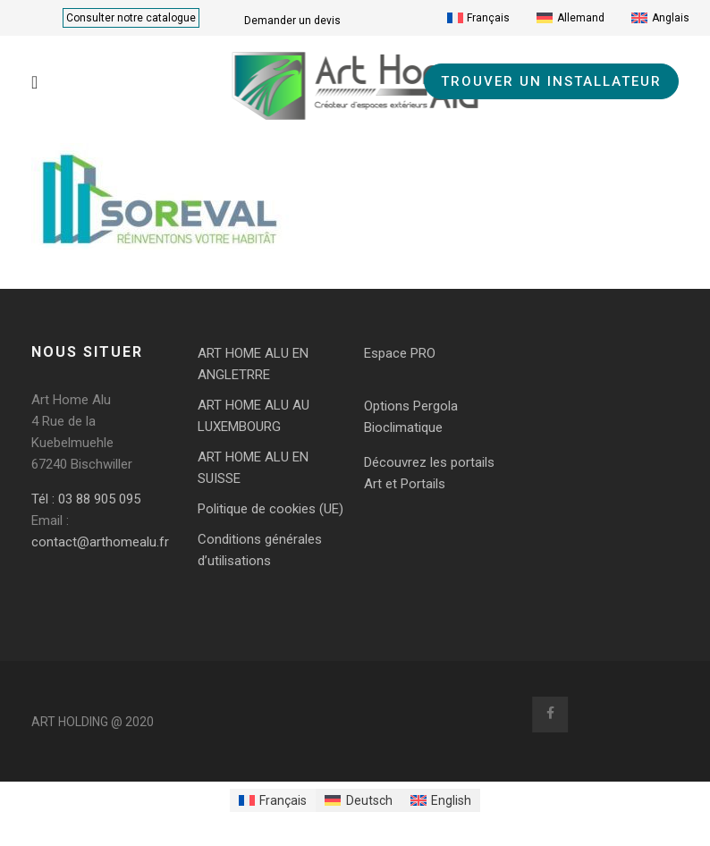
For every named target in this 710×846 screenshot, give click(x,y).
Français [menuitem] (488, 18)
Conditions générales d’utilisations (260, 550)
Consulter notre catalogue (131, 18)
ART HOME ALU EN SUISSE (253, 467)
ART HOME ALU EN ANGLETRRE (253, 364)
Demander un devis (292, 20)
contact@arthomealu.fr (100, 542)
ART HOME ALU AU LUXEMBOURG (253, 416)
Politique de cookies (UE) (270, 509)
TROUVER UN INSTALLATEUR (551, 81)
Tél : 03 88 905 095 (85, 499)
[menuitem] (479, 18)
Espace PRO (399, 353)
